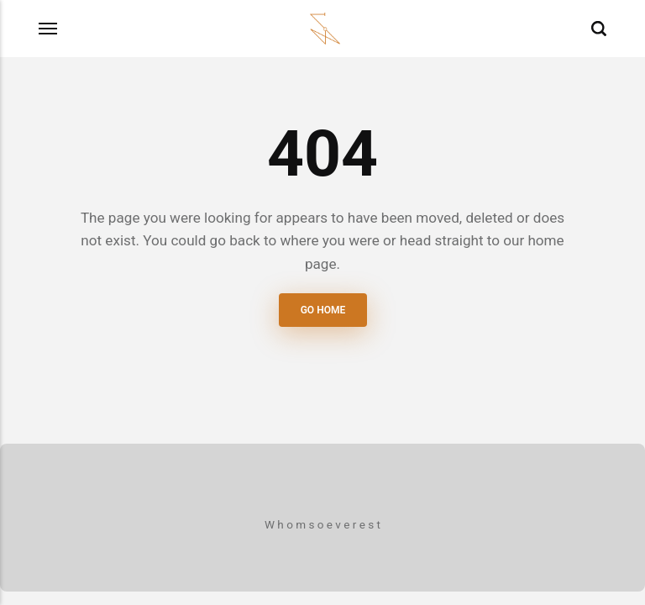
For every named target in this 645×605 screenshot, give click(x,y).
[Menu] (49, 28)
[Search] (598, 28)
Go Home (322, 310)
